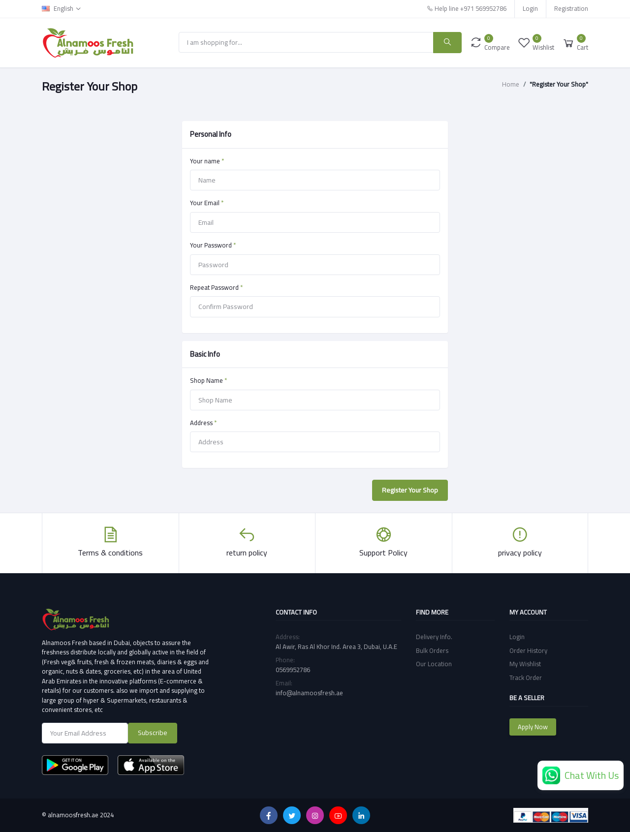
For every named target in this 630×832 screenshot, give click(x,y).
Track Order (525, 677)
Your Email (206, 203)
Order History (528, 650)
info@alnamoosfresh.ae (309, 693)
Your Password (213, 245)
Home (510, 85)
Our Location (434, 664)
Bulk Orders (432, 650)
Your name (207, 161)
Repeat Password (216, 288)
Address (203, 423)
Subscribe (152, 732)
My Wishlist (525, 664)
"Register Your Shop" (559, 85)
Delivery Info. (434, 637)
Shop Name (208, 381)
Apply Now (533, 727)
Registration (571, 8)
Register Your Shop (410, 490)
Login (530, 8)
